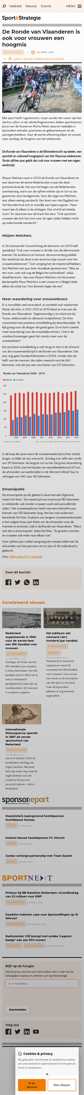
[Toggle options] (47, 1074)
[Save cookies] (32, 1085)
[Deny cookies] (62, 1085)
